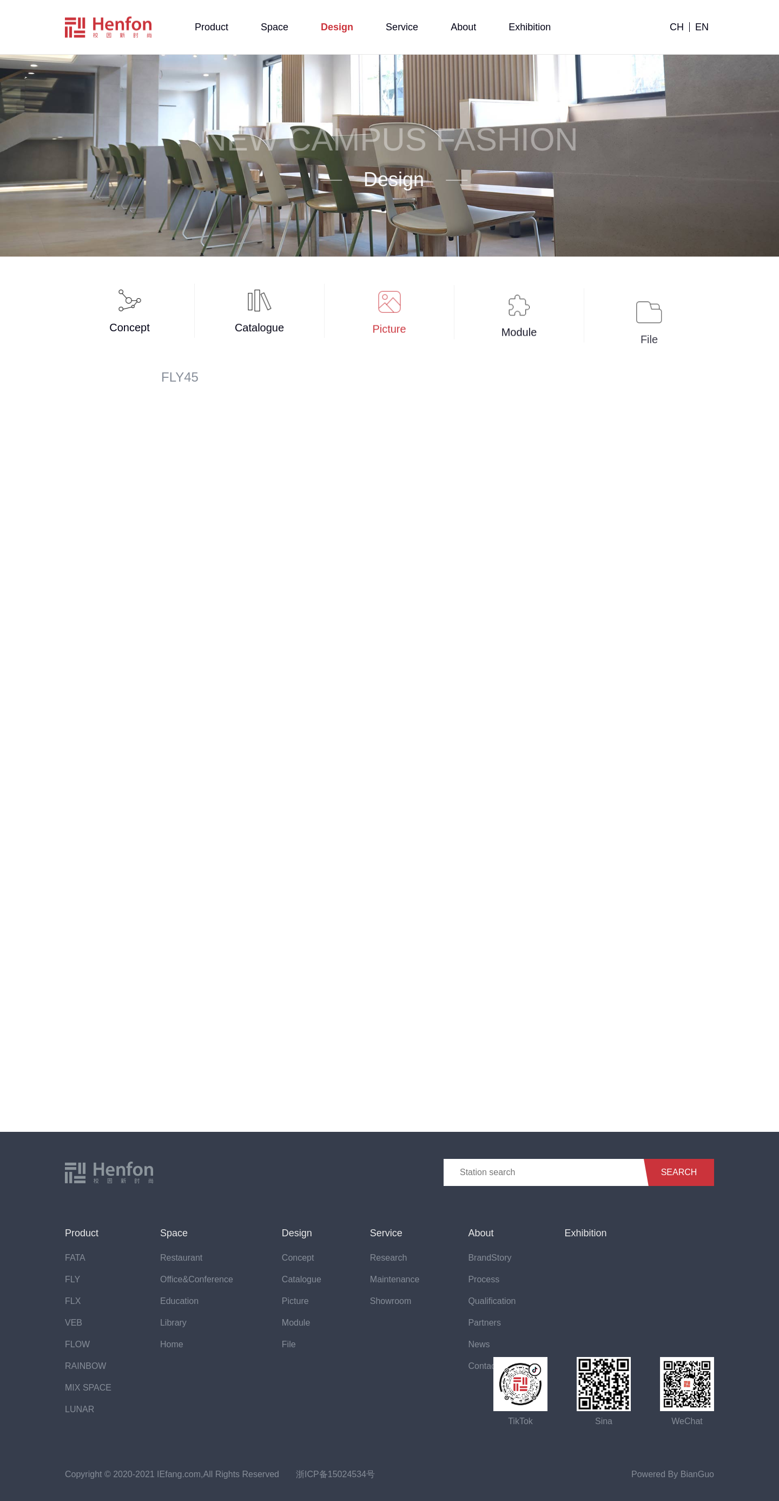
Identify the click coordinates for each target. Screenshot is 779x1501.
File (289, 1344)
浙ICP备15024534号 (335, 1474)
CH (677, 27)
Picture (295, 1301)
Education (179, 1301)
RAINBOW (85, 1366)
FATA (75, 1257)
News (479, 1344)
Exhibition (530, 27)
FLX (73, 1301)
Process (483, 1279)
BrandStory (489, 1257)
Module (296, 1322)
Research (388, 1257)
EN (702, 27)
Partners (484, 1322)
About (463, 27)
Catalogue (301, 1279)
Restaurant (181, 1257)
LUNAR (79, 1409)
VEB (73, 1322)
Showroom (390, 1301)
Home (171, 1344)
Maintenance (395, 1279)
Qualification (492, 1301)
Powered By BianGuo (672, 1474)
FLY (72, 1279)
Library (173, 1322)
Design (337, 27)
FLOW (77, 1344)
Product (211, 27)
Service (402, 27)
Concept (298, 1257)
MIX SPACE (88, 1387)
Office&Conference (196, 1279)
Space (274, 27)
